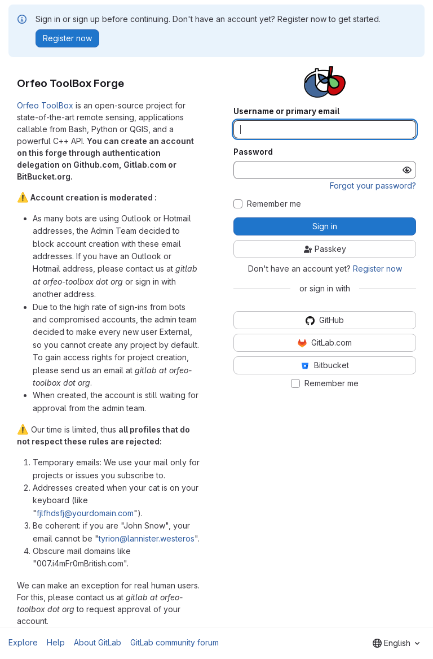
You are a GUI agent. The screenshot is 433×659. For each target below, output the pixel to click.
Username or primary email (286, 111)
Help (56, 642)
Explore (23, 642)
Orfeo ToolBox (45, 105)
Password (253, 151)
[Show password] (407, 170)
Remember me (274, 203)
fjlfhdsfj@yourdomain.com (85, 513)
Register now (377, 268)
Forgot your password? (373, 185)
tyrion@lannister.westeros (147, 538)
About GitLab (97, 642)
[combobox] (396, 643)
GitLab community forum (174, 642)
